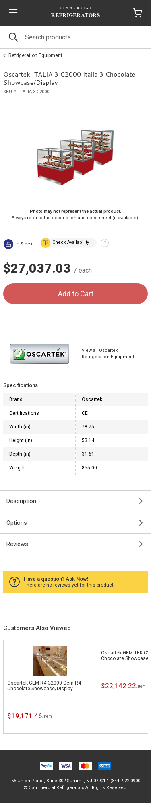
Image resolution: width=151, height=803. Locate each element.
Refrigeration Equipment (35, 55)
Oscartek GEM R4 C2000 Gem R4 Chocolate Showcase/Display (44, 685)
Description (21, 501)
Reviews (17, 544)
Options (16, 522)
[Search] (75, 37)
